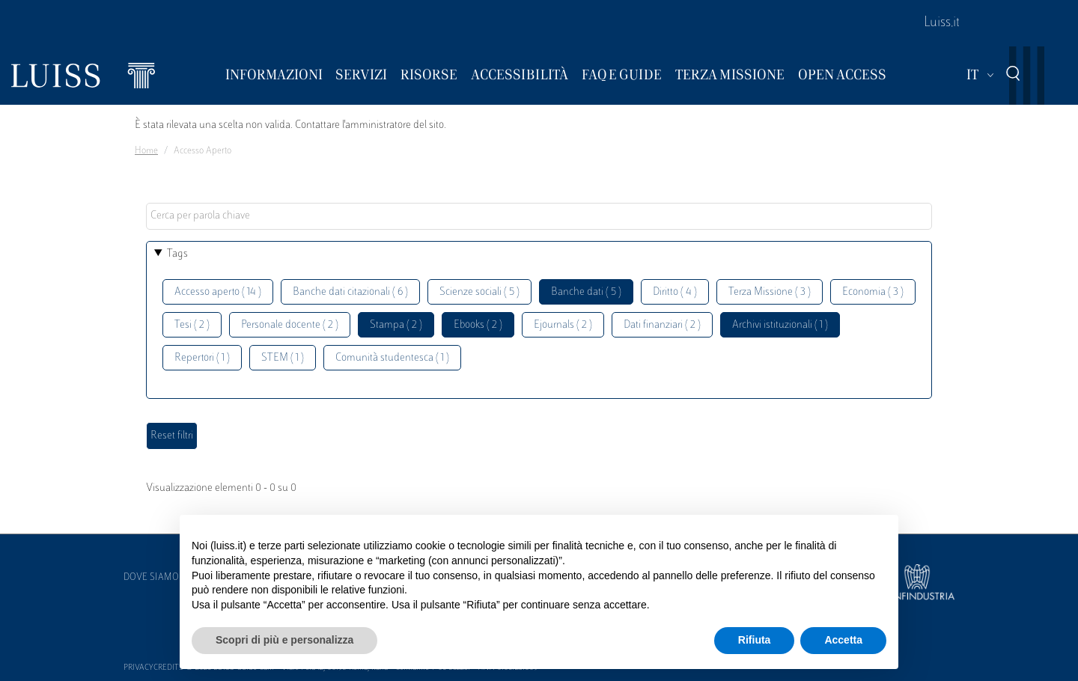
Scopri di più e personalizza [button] (284, 640)
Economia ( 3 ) (873, 292)
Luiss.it (942, 23)
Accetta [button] (843, 640)
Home (146, 151)
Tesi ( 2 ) (192, 325)
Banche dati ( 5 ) (586, 292)
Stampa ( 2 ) (396, 325)
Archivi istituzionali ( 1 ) (780, 325)
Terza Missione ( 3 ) (769, 292)
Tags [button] (177, 254)
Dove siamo (151, 577)
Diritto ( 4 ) (675, 292)
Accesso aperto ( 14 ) (217, 292)
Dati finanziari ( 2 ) (662, 325)
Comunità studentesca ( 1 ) (392, 358)
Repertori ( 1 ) (202, 358)
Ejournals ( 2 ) (563, 325)
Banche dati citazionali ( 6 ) (350, 292)
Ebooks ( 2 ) (478, 325)
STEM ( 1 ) (282, 358)
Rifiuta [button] (754, 640)
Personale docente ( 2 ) (289, 325)
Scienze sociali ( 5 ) (479, 292)
